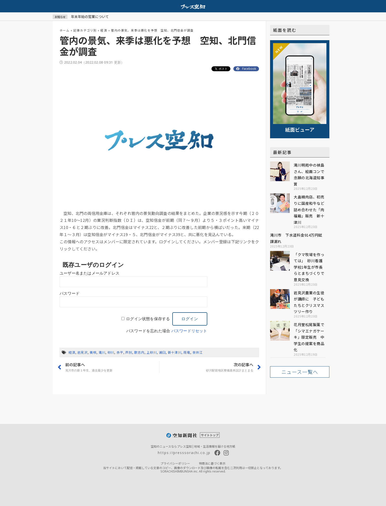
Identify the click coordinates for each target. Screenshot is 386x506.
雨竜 (186, 352)
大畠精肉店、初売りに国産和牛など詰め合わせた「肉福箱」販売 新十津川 (309, 209)
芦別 (128, 352)
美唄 (93, 352)
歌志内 (139, 352)
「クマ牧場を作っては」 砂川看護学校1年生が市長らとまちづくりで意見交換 (309, 267)
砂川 (111, 352)
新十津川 (174, 352)
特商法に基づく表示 (212, 463)
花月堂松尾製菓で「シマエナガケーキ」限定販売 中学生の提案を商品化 (309, 337)
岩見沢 (82, 352)
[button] (299, 372)
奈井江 (198, 352)
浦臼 (162, 352)
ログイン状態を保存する (148, 319)
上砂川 (151, 352)
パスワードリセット (189, 331)
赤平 (119, 352)
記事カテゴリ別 (84, 30)
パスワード (70, 293)
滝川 (101, 352)
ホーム (64, 30)
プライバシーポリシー (175, 463)
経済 (103, 30)
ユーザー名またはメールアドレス (89, 273)
